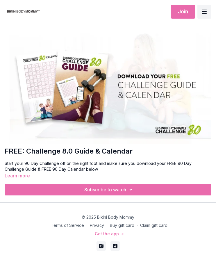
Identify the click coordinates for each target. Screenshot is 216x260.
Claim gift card (153, 225)
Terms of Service (67, 225)
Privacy (97, 225)
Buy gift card (122, 225)
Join (183, 11)
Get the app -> (109, 233)
